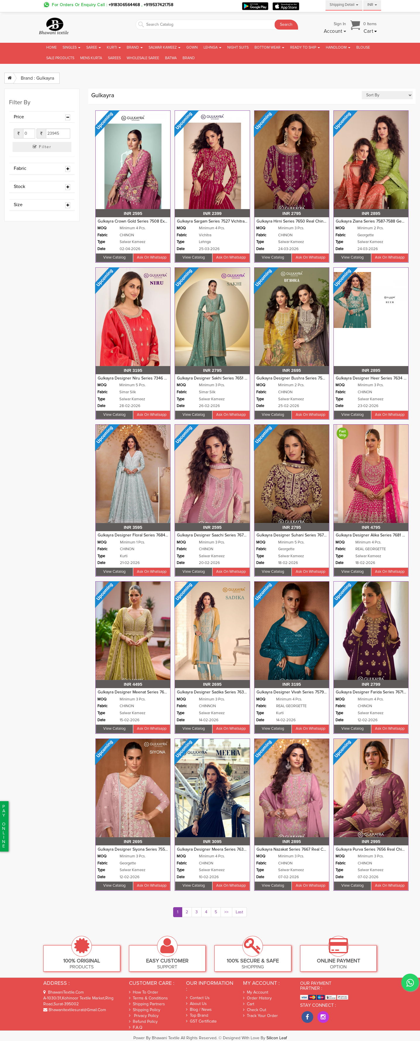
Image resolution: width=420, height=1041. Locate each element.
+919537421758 (157, 5)
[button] (335, 32)
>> (226, 912)
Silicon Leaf (276, 1038)
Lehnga (212, 47)
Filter (42, 147)
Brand (135, 47)
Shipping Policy (144, 1010)
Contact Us (198, 998)
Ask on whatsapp (151, 257)
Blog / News (199, 1010)
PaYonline (3, 826)
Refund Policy (143, 1021)
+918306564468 (124, 5)
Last (239, 912)
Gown (192, 47)
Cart (248, 1004)
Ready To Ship (305, 47)
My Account (255, 992)
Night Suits (238, 47)
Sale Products (60, 58)
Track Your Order (260, 1016)
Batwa (171, 58)
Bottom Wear (269, 47)
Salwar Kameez (164, 47)
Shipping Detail (344, 5)
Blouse (363, 47)
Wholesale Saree (143, 58)
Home (51, 47)
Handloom (338, 47)
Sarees (114, 58)
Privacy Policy (144, 1015)
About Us (196, 1003)
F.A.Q (135, 1027)
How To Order (143, 992)
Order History (257, 998)
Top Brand (197, 1015)
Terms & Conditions (148, 998)
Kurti (114, 47)
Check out (254, 1010)
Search (286, 25)
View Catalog (114, 257)
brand (189, 58)
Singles (71, 47)
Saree (93, 47)
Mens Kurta (91, 58)
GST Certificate (201, 1021)
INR (372, 5)
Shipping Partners (147, 1004)
